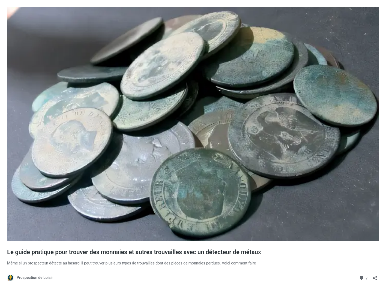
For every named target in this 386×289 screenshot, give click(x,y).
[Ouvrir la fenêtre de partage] (375, 276)
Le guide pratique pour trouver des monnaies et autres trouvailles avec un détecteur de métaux (134, 252)
